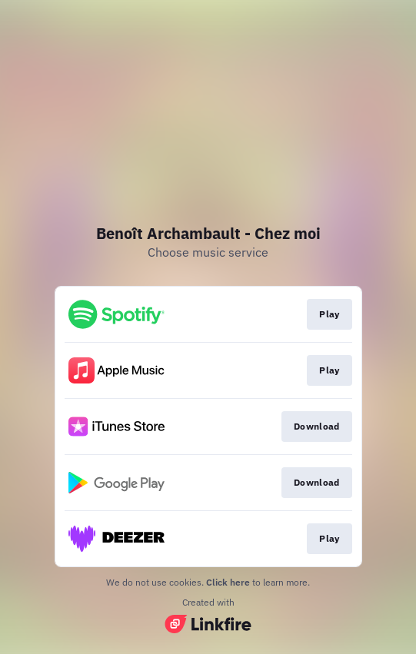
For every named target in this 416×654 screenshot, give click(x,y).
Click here (228, 582)
